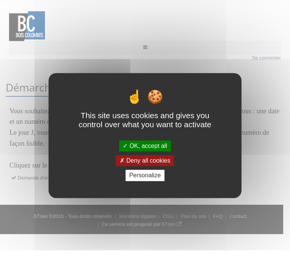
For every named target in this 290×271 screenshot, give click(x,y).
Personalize (145, 175)
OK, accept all (145, 146)
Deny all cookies (145, 160)
